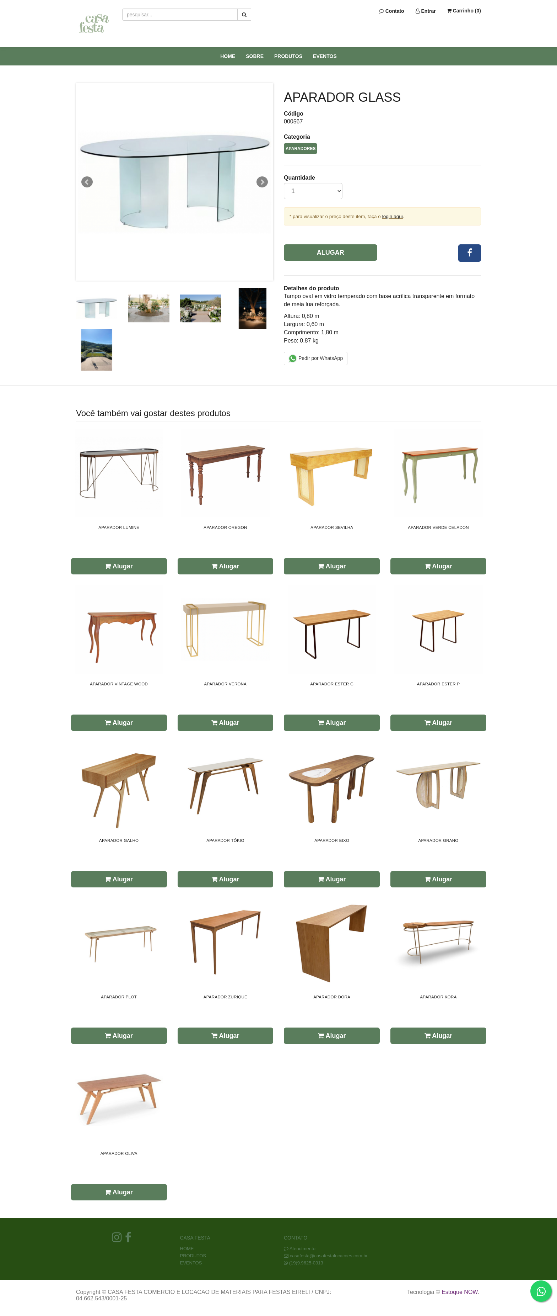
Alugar (330, 252)
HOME (227, 56)
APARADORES (300, 148)
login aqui (392, 216)
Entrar (426, 11)
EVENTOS (325, 56)
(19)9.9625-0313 (306, 1262)
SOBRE (255, 56)
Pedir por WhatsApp (315, 358)
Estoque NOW (459, 1292)
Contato (391, 11)
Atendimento (299, 1248)
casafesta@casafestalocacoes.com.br (329, 1255)
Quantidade (299, 178)
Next (262, 182)
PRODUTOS (288, 56)
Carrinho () (464, 11)
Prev (87, 182)
